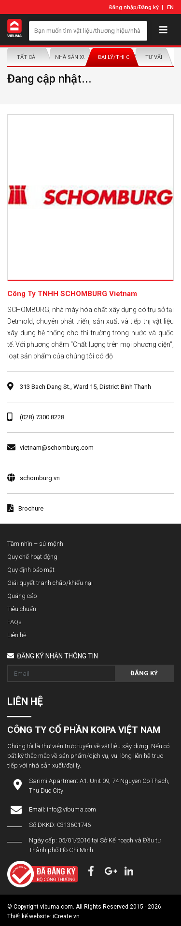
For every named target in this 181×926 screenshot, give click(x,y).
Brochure (25, 508)
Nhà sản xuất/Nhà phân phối (71, 57)
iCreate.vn (66, 916)
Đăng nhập (123, 7)
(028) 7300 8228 (42, 417)
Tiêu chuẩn (21, 609)
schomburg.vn (40, 478)
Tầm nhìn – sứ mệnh (35, 543)
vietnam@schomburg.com (57, 447)
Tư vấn (155, 57)
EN (170, 7)
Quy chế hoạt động (32, 556)
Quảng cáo (22, 595)
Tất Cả (26, 57)
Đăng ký (148, 7)
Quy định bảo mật (31, 569)
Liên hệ (17, 635)
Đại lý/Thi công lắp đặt (114, 57)
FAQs (14, 622)
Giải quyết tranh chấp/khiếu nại (50, 582)
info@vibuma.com (71, 809)
